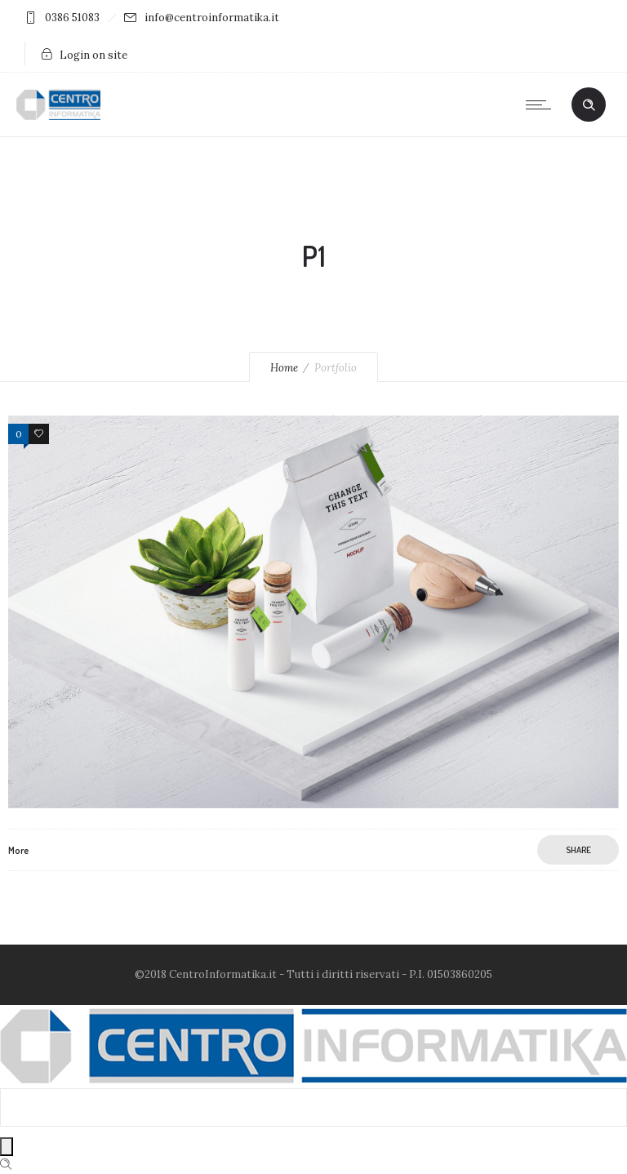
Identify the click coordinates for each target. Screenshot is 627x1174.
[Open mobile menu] (542, 104)
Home (284, 368)
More (18, 850)
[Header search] (588, 105)
